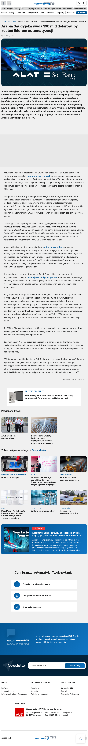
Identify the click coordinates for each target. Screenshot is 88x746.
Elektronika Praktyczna (70, 694)
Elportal (64, 691)
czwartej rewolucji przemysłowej (42, 277)
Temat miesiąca (47, 13)
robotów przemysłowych (38, 176)
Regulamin (35, 688)
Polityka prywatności (39, 694)
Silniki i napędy (7, 9)
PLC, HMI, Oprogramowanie (32, 9)
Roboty (17, 9)
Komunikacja (67, 9)
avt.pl (65, 715)
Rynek (4, 13)
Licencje (34, 691)
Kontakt (4, 688)
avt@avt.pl (67, 712)
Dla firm (81, 13)
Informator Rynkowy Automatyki (14, 694)
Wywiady (70, 13)
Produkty (21, 13)
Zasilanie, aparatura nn (52, 9)
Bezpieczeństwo (80, 9)
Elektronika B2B (67, 688)
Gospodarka (33, 13)
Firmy (11, 13)
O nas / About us (7, 691)
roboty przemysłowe (54, 247)
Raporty (60, 13)
